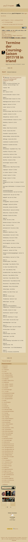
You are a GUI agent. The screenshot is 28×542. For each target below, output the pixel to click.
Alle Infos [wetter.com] (15, 528)
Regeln (14, 35)
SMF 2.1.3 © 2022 (5, 538)
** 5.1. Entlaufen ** (6, 460)
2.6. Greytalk (4, 387)
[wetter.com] (10, 529)
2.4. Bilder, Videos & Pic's (7, 380)
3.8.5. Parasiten (5, 425)
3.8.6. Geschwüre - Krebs (7, 427)
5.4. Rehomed (5, 467)
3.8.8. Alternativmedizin (7, 431)
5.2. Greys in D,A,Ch (6, 463)
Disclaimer (10, 35)
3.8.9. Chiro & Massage (7, 433)
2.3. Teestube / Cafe (6, 373)
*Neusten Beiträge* (6, 361)
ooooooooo (4, 366)
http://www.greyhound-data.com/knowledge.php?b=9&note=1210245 (12, 79)
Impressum (4, 35)
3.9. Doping (4, 436)
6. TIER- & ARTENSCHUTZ (7, 474)
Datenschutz (19, 35)
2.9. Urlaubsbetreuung (7, 395)
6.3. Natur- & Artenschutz (7, 480)
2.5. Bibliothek (5, 382)
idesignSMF (14, 540)
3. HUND (3, 400)
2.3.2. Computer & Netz (7, 376)
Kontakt (3, 33)
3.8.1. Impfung (5, 416)
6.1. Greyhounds (5, 476)
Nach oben (3, 358)
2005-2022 (24, 538)
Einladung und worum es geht (9, 31)
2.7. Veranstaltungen (6, 389)
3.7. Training (4, 413)
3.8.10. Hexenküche (6, 435)
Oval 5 (4, 72)
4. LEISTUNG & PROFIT (7, 438)
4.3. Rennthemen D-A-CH (7, 444)
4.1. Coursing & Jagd (6, 440)
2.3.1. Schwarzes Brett (6, 375)
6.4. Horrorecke (5, 482)
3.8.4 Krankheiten (5, 422)
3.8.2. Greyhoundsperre (7, 418)
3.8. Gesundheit (5, 415)
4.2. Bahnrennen (5, 442)
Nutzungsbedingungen (7, 36)
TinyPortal (3, 537)
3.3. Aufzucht (4, 406)
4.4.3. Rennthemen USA (7, 451)
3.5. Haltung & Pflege (6, 409)
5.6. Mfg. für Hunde (6, 471)
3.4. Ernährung (5, 407)
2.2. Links (4, 371)
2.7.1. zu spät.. (5, 391)
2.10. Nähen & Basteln (7, 396)
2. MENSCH (4, 367)
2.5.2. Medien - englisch (7, 386)
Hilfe (6, 537)
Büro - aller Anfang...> (7, 34)
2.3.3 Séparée (5, 378)
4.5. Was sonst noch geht (7, 456)
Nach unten (4, 68)
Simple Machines (12, 538)
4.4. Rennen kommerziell (7, 445)
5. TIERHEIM (4, 458)
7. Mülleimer (5, 484)
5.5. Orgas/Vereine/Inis (7, 469)
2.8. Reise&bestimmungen (7, 393)
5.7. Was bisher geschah (7, 473)
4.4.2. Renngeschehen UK (7, 449)
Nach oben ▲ (24, 537)
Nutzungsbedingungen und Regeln (14, 537)
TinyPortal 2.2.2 (18, 538)
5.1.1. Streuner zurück (6, 462)
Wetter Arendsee (12, 513)
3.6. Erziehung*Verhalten (7, 411)
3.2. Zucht (4, 404)
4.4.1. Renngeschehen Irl (7, 447)
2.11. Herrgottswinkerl (7, 398)
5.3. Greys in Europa (6, 465)
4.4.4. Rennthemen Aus (7, 453)
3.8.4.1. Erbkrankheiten (7, 424)
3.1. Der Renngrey (6, 402)
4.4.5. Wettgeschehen (6, 454)
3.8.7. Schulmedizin (6, 429)
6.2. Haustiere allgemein (7, 478)
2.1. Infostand (5, 369)
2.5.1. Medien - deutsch (7, 384)
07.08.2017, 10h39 (5, 74)
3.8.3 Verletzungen (6, 420)
